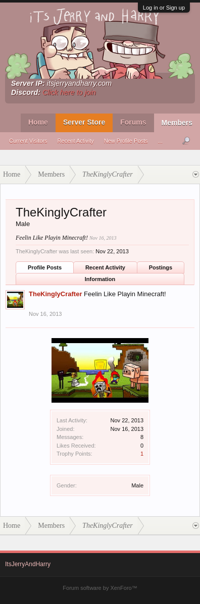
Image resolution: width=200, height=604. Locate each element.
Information (100, 279)
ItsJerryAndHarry (28, 564)
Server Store (84, 122)
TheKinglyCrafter (55, 294)
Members (177, 123)
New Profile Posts (126, 141)
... (160, 141)
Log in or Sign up (164, 8)
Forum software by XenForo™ (100, 588)
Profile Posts (45, 267)
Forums (133, 122)
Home (38, 122)
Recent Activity (76, 141)
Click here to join (69, 92)
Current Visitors (28, 141)
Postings (160, 267)
